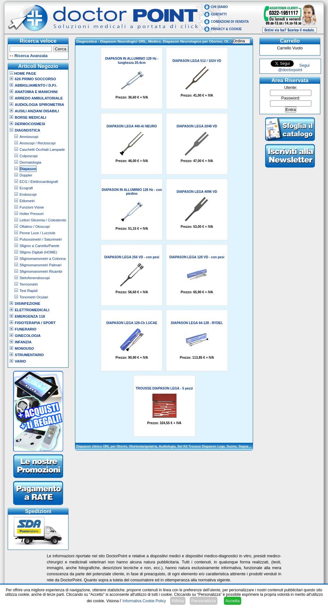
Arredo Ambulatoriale (39, 98)
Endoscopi (28, 194)
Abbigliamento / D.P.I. (36, 85)
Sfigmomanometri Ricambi (41, 271)
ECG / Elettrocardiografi (39, 182)
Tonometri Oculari (34, 297)
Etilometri (27, 201)
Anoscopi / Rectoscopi (37, 143)
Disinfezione (27, 303)
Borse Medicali (30, 117)
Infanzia (23, 342)
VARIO (20, 361)
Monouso (24, 348)
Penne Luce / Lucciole (37, 233)
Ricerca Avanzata (31, 56)
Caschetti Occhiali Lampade (42, 149)
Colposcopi (28, 156)
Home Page (23, 73)
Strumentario (29, 355)
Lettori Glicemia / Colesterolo (43, 220)
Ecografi (26, 188)
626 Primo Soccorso (35, 79)
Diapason (28, 169)
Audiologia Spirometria (39, 105)
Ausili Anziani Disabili (37, 111)
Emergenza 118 (30, 316)
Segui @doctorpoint (293, 67)
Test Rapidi (28, 291)
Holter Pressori (32, 214)
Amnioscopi (29, 137)
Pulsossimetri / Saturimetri (41, 239)
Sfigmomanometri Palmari (41, 265)
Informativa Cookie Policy (144, 601)
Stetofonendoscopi (35, 278)
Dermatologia (30, 162)
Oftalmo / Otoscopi (35, 226)
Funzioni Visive (32, 207)
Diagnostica (27, 130)
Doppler (26, 175)
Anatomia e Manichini (36, 92)
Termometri (29, 284)
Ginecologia (28, 336)
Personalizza (203, 600)
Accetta (233, 600)
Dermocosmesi (30, 124)
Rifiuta (178, 600)
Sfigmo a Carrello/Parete (39, 246)
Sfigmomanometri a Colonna (43, 259)
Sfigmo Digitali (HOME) (38, 252)
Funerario (26, 329)
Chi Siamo (219, 7)
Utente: (290, 87)
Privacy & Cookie (226, 29)
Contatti (219, 14)
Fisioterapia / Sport (35, 323)
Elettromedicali (32, 310)
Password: (290, 98)
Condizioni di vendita (230, 21)
